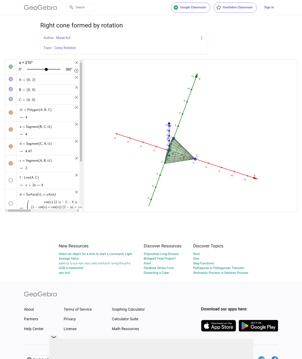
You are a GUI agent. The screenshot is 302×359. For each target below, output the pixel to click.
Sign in (269, 7)
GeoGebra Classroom (234, 7)
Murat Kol (63, 38)
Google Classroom (189, 7)
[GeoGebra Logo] (40, 7)
